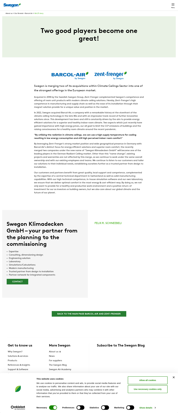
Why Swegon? (15, 357)
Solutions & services (18, 361)
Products (12, 366)
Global (155, 4)
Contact (168, 4)
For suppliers (55, 366)
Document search (126, 4)
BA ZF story (39, 18)
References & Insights (19, 370)
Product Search (104, 3)
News (52, 361)
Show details (145, 407)
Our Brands (18, 18)
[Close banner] (174, 377)
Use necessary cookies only (148, 389)
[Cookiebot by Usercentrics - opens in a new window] (18, 408)
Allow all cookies (147, 380)
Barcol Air (29, 18)
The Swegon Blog (58, 370)
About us (9, 18)
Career (143, 4)
